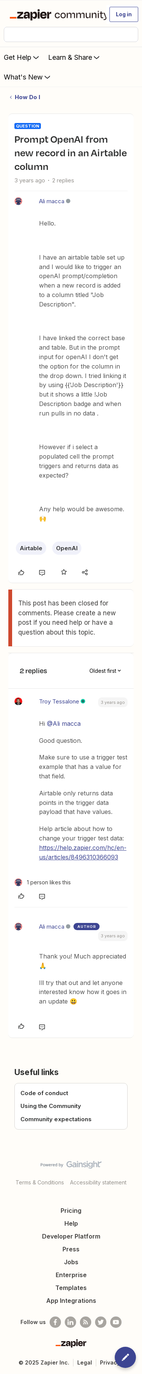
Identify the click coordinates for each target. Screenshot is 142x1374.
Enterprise (71, 1275)
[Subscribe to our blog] (85, 1322)
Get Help (22, 57)
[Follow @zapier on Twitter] (100, 1322)
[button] (123, 14)
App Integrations (71, 1300)
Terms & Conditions (40, 1182)
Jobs (71, 1262)
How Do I (27, 97)
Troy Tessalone (59, 701)
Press (71, 1249)
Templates (71, 1288)
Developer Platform (71, 1236)
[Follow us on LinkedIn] (70, 1322)
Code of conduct (44, 1093)
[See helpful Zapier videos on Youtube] (116, 1322)
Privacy (110, 1362)
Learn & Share (74, 57)
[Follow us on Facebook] (55, 1322)
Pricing (71, 1210)
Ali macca (51, 201)
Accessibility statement (98, 1182)
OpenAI (67, 548)
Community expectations (56, 1119)
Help (71, 1223)
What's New (28, 76)
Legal (84, 1362)
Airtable (31, 548)
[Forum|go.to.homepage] (55, 14)
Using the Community (50, 1105)
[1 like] (42, 882)
